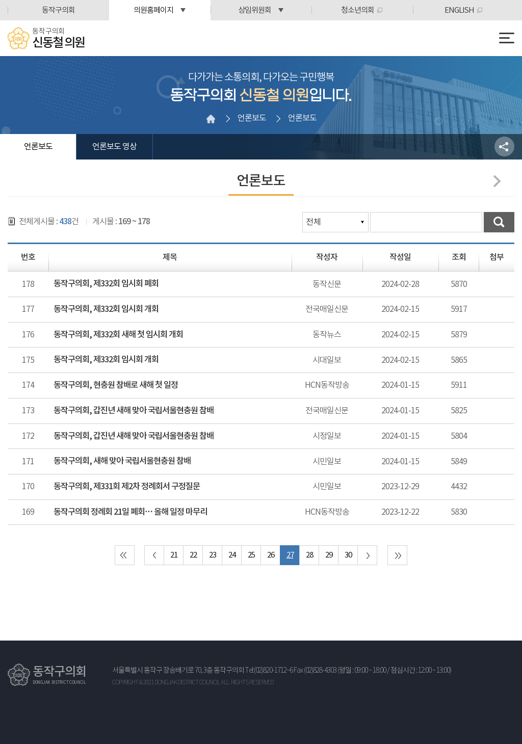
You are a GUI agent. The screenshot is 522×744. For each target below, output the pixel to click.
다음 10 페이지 (367, 555)
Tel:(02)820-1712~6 (269, 671)
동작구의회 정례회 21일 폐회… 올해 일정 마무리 (130, 512)
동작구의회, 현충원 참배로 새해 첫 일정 (116, 385)
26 (270, 555)
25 (251, 555)
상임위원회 (254, 10)
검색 (499, 222)
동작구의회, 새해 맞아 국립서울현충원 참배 (122, 461)
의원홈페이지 (153, 10)
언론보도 (38, 146)
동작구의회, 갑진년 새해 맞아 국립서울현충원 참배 (134, 411)
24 (232, 555)
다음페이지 (494, 181)
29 (328, 555)
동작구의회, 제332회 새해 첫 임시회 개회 (118, 335)
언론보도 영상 (114, 146)
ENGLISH (459, 10)
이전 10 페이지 (154, 555)
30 (348, 555)
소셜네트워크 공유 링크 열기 (504, 146)
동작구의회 (58, 10)
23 (212, 555)
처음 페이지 (125, 555)
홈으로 (210, 119)
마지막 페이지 (397, 555)
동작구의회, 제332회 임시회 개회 (106, 309)
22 (193, 555)
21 (173, 555)
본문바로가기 (0, 0)
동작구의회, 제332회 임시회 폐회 (106, 284)
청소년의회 (357, 10)
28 (309, 555)
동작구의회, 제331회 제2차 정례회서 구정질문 (127, 487)
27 (290, 555)
